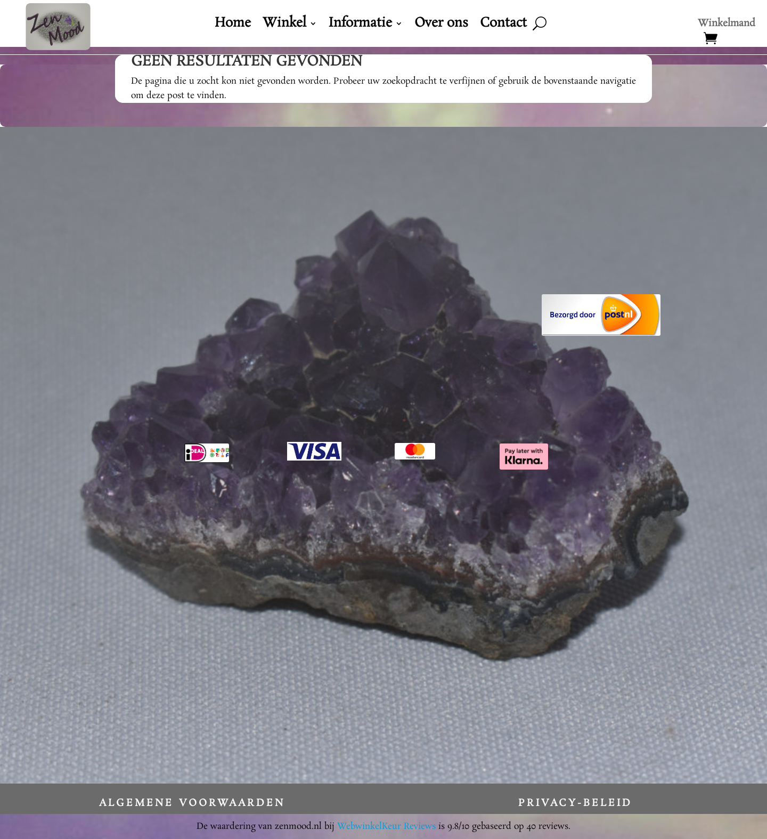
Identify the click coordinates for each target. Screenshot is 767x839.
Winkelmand (726, 25)
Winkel (284, 25)
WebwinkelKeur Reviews (386, 826)
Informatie (360, 25)
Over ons (441, 25)
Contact (503, 25)
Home (233, 25)
